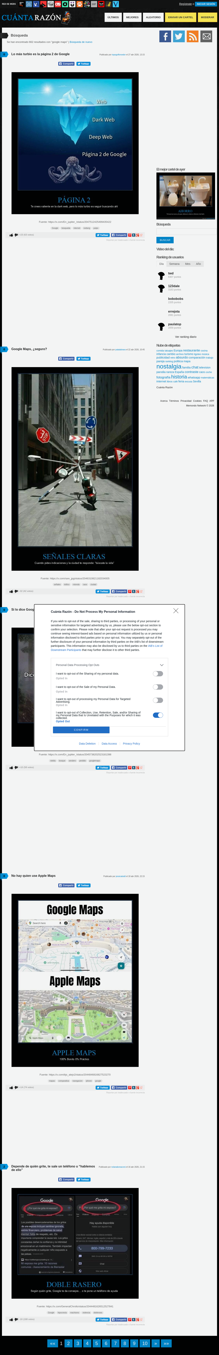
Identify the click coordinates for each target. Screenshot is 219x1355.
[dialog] (109, 677)
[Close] (177, 612)
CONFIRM (81, 729)
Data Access (109, 743)
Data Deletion (87, 743)
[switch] (158, 673)
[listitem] (109, 665)
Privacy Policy (131, 743)
